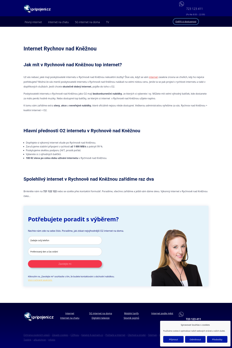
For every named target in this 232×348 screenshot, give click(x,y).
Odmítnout (195, 339)
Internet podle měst (162, 313)
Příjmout (173, 339)
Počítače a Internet (115, 335)
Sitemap (152, 335)
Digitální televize (100, 318)
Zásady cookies (60, 335)
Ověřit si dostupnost (185, 21)
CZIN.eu (75, 335)
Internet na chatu (58, 22)
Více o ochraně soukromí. (40, 280)
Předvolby (217, 339)
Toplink (27, 339)
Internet (69, 313)
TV (107, 22)
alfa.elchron (40, 339)
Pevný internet (33, 22)
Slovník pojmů (131, 318)
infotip (51, 339)
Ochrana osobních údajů (37, 335)
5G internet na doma (87, 22)
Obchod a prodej (137, 335)
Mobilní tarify (131, 313)
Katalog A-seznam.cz (92, 335)
